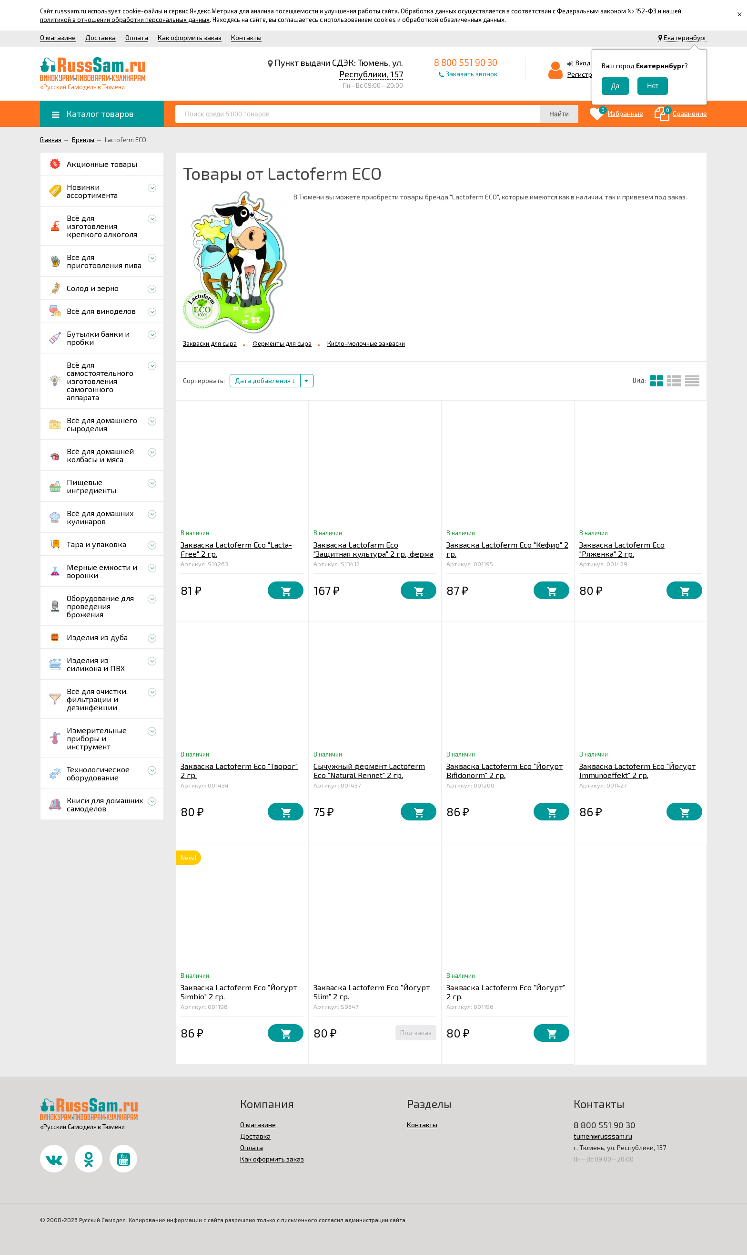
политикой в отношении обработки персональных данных (125, 19)
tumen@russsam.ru (603, 1136)
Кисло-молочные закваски (366, 343)
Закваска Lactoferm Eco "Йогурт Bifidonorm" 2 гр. (504, 770)
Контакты (246, 37)
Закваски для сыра (210, 343)
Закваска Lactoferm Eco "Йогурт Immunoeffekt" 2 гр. (637, 770)
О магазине (58, 37)
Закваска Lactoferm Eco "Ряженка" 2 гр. (622, 549)
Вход (583, 63)
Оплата (136, 37)
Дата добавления (265, 380)
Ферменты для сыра (282, 343)
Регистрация (587, 74)
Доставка (100, 37)
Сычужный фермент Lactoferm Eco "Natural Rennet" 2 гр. (369, 770)
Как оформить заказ (190, 37)
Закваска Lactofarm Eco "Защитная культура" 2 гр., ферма (373, 549)
